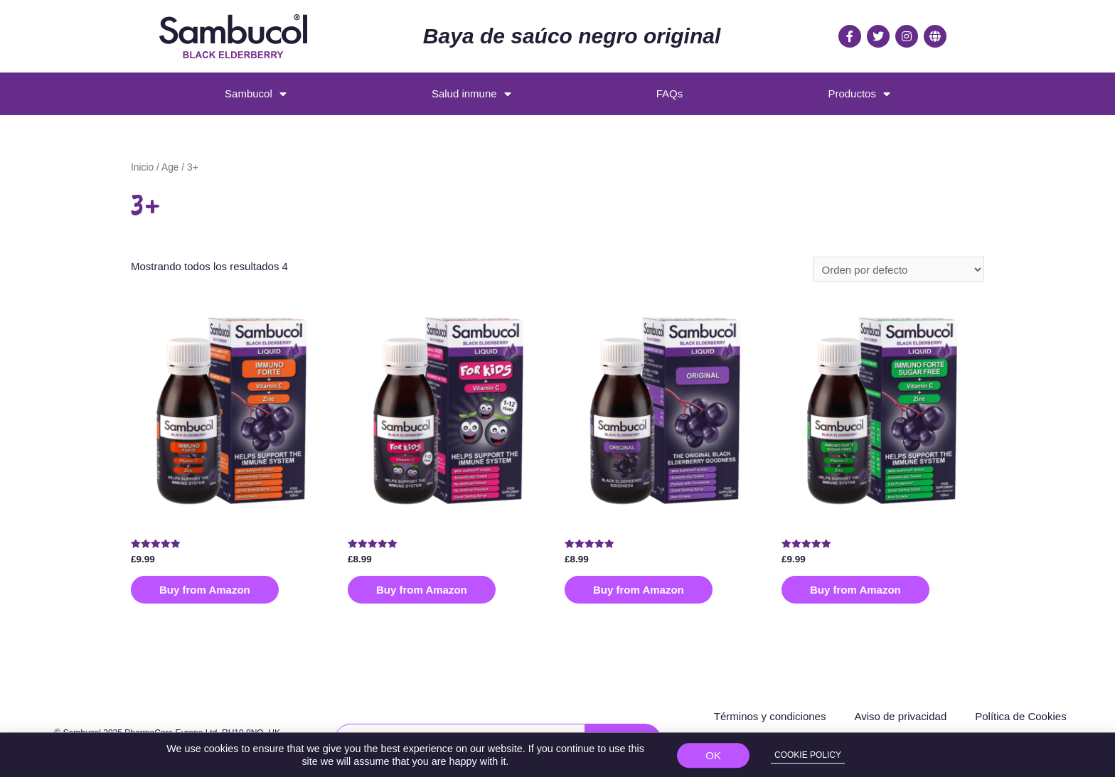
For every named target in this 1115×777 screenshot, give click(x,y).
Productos (859, 94)
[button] (713, 759)
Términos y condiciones (770, 716)
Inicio (142, 167)
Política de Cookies (1020, 716)
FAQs (669, 93)
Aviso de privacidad (900, 716)
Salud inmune (471, 94)
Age (170, 167)
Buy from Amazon (204, 590)
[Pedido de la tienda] (898, 269)
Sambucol (256, 94)
